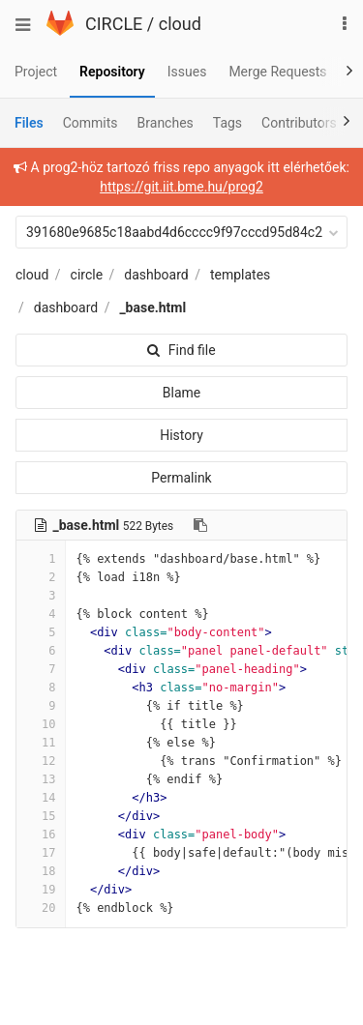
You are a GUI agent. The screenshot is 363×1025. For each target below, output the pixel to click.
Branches (165, 123)
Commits (90, 123)
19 (40, 889)
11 (40, 742)
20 (40, 908)
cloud (180, 24)
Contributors (299, 123)
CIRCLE (113, 24)
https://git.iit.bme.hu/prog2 (181, 186)
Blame (181, 392)
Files (29, 123)
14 (40, 798)
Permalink (181, 477)
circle (87, 274)
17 (40, 853)
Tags (227, 123)
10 (40, 724)
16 (40, 834)
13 (40, 779)
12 (40, 761)
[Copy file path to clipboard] (200, 525)
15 (40, 816)
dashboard (156, 274)
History (181, 435)
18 (40, 871)
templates (240, 274)
